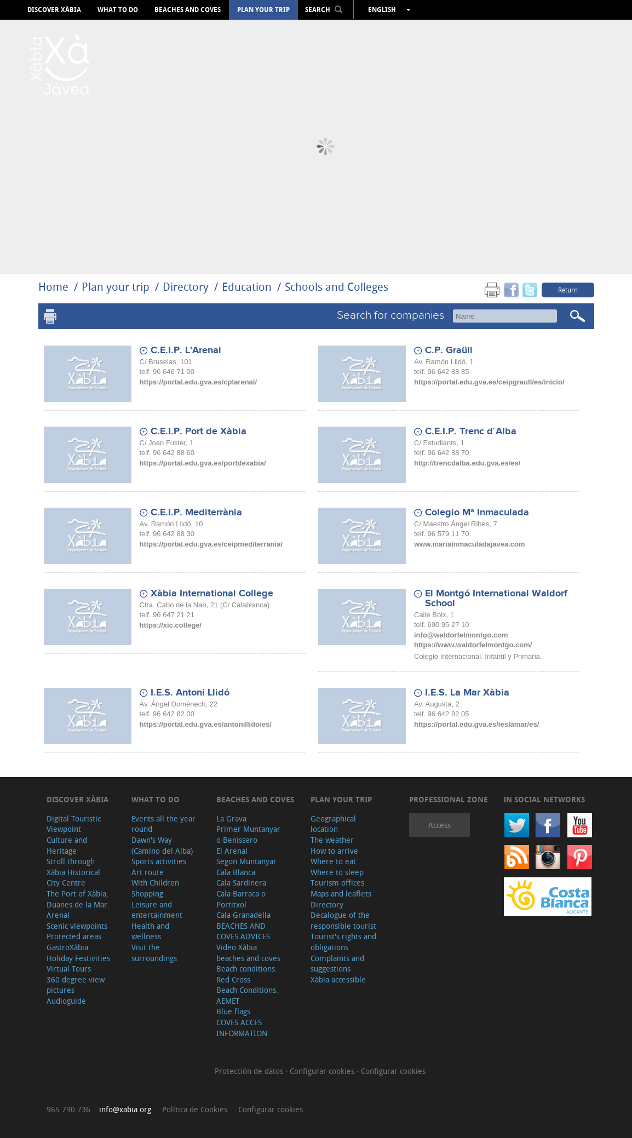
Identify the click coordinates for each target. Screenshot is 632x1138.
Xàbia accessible (338, 979)
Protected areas (74, 936)
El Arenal (232, 851)
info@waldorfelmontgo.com (461, 635)
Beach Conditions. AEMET (247, 995)
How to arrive (334, 851)
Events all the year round (163, 824)
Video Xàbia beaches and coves (248, 952)
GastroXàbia (67, 947)
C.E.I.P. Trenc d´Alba (470, 431)
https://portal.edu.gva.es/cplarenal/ (198, 382)
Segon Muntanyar (246, 861)
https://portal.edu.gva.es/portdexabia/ (203, 463)
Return (568, 289)
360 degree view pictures (76, 985)
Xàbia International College (212, 594)
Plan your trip (263, 10)
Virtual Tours (69, 968)
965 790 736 (68, 1109)
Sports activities (158, 861)
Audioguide (66, 1001)
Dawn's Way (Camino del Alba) (162, 845)
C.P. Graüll (449, 350)
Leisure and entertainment (156, 910)
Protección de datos (250, 1071)
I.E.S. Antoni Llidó (190, 693)
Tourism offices (337, 882)
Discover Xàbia (54, 10)
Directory (186, 286)
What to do (117, 10)
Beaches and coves (187, 10)
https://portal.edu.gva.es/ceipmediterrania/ (211, 544)
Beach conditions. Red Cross (246, 974)
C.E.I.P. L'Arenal (186, 350)
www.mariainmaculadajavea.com (469, 544)
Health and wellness (150, 931)
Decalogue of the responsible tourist (343, 920)
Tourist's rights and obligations (343, 941)
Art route (147, 872)
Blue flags (233, 1011)
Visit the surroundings (154, 952)
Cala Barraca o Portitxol (241, 899)
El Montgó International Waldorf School (496, 598)
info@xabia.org (125, 1109)
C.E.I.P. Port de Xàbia (198, 431)
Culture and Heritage (67, 845)
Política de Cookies (194, 1109)
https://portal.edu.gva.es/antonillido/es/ (206, 724)
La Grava (231, 818)
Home (53, 286)
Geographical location (333, 824)
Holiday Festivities (78, 958)
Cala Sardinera (241, 882)
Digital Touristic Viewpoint (74, 824)
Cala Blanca (235, 872)
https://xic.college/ (171, 625)
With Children (155, 882)
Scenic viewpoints (77, 926)
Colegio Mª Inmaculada (477, 513)
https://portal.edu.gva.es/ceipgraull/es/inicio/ (489, 382)
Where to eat (333, 861)
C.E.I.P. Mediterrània (196, 513)
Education (247, 286)
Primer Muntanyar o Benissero (248, 834)
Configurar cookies (323, 1071)
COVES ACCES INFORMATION (241, 1027)
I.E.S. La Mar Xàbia (467, 693)
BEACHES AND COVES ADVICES (243, 931)
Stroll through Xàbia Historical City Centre (73, 872)
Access (439, 825)
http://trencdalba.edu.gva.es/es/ (467, 463)
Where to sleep (337, 872)
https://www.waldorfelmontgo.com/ (473, 645)
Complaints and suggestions (337, 963)
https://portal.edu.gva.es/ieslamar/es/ (476, 724)
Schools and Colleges (336, 286)
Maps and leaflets (341, 893)
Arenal (58, 915)
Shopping (147, 893)
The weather (332, 840)
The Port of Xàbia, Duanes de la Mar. (78, 899)
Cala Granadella (243, 915)
